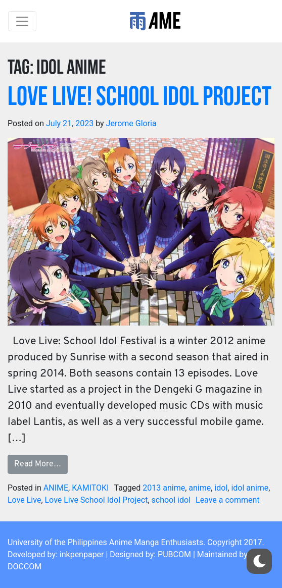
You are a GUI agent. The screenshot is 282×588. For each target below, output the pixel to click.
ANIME (55, 488)
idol (220, 488)
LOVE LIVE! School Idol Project (139, 98)
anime (200, 488)
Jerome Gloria (131, 123)
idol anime (249, 488)
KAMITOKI (90, 488)
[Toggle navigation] (22, 21)
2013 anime (164, 488)
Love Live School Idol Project (96, 500)
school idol (171, 500)
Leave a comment (228, 500)
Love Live (24, 500)
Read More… (37, 464)
